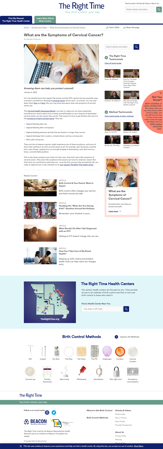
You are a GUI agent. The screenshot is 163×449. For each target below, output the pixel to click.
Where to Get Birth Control (99, 410)
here (35, 103)
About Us (155, 3)
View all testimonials (113, 63)
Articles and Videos (39, 27)
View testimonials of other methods (119, 116)
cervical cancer (59, 101)
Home (26, 27)
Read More (138, 446)
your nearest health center (76, 165)
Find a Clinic (114, 27)
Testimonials (130, 3)
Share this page (132, 27)
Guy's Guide (120, 421)
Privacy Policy (120, 436)
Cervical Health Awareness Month (41, 111)
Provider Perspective (123, 425)
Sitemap (118, 440)
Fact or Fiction (121, 418)
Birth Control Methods (81, 337)
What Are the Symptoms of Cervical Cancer (67, 27)
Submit (159, 9)
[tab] (16, 20)
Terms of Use (120, 443)
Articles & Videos (143, 3)
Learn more (115, 211)
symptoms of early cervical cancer (40, 118)
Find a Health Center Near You (96, 304)
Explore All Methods (129, 337)
